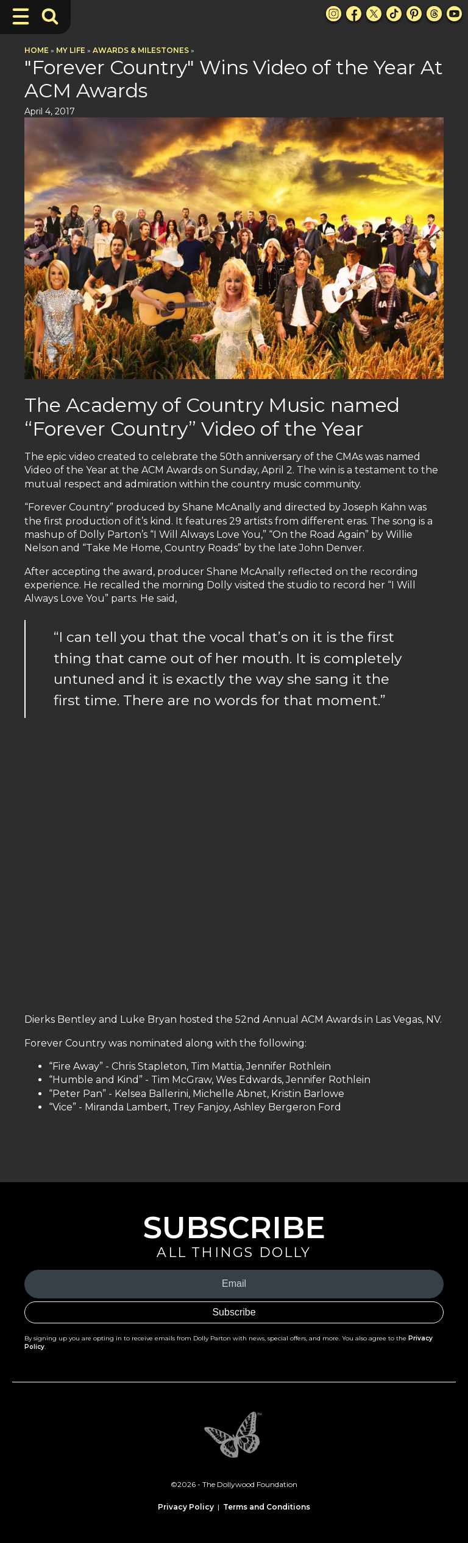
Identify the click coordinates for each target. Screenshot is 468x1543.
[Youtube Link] (454, 13)
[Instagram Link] (333, 13)
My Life (70, 50)
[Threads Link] (434, 13)
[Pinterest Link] (414, 13)
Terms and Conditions (266, 1506)
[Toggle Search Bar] (49, 16)
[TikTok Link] (394, 13)
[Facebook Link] (353, 13)
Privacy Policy (186, 1506)
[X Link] (373, 13)
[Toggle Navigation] (20, 16)
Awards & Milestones (141, 50)
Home (36, 50)
